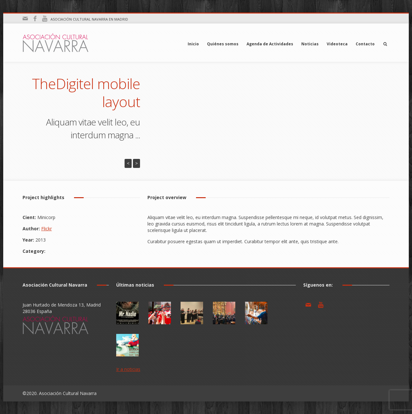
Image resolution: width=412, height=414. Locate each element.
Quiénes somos (223, 44)
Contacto (365, 44)
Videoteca (337, 44)
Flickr (46, 228)
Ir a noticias (128, 369)
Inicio (193, 44)
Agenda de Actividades (270, 44)
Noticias (310, 44)
